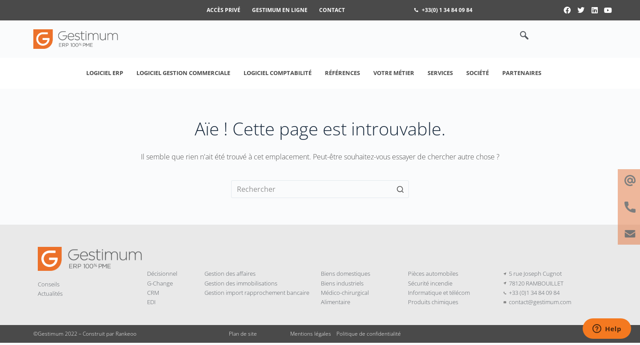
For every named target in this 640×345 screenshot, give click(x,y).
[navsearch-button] (519, 36)
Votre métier (393, 73)
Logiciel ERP (104, 73)
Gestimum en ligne (280, 10)
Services (440, 73)
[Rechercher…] (320, 189)
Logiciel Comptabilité (278, 73)
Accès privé (223, 10)
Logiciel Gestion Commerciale (183, 73)
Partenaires (521, 73)
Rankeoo (126, 333)
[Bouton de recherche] (400, 189)
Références (342, 73)
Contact (332, 10)
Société (477, 73)
